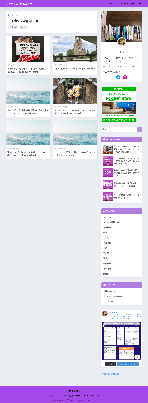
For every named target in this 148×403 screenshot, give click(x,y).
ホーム (111, 4)
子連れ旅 (13, 27)
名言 (105, 233)
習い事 (106, 253)
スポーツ (107, 217)
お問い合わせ (135, 4)
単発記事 (107, 228)
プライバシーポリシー (113, 297)
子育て (106, 238)
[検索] (139, 129)
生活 (105, 248)
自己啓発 (107, 264)
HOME (74, 391)
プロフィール (122, 4)
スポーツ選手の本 (111, 222)
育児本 (23, 27)
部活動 (106, 274)
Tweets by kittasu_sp (110, 374)
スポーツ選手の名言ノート (23, 3)
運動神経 (107, 269)
